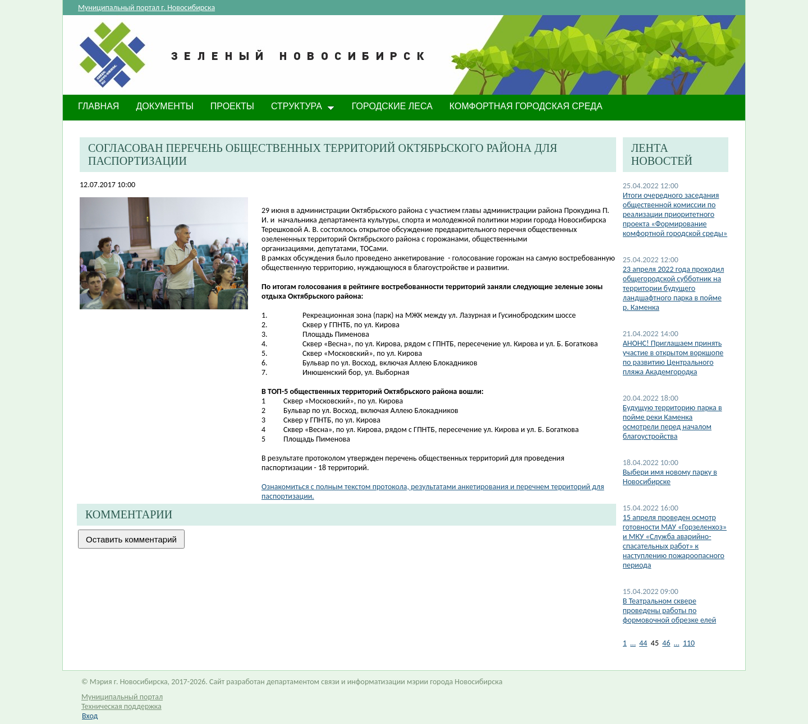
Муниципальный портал (122, 697)
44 (643, 643)
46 (666, 643)
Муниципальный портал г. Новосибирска (146, 7)
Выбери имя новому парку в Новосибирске (670, 476)
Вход (90, 716)
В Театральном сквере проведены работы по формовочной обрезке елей (670, 610)
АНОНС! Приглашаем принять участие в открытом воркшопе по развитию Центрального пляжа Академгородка (673, 357)
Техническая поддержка (121, 706)
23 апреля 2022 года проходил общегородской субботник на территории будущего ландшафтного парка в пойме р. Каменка (673, 288)
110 (689, 643)
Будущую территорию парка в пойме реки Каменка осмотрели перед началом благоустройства (672, 422)
